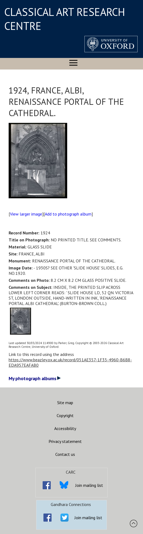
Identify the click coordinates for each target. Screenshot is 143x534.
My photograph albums (35, 378)
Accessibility (65, 428)
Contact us (65, 454)
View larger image (26, 214)
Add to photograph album (68, 214)
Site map (65, 402)
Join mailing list (89, 485)
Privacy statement (65, 441)
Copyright (65, 415)
